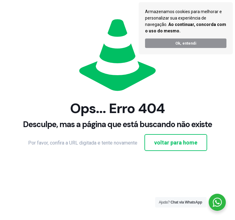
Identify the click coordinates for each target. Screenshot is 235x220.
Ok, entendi (185, 43)
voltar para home (175, 142)
